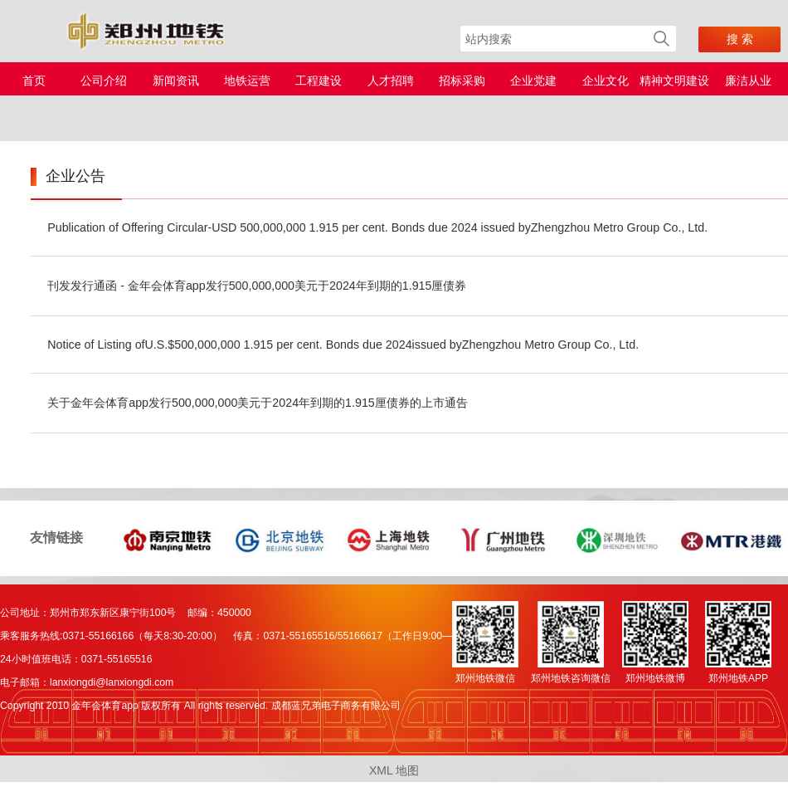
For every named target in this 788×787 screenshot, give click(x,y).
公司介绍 (103, 80)
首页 (34, 80)
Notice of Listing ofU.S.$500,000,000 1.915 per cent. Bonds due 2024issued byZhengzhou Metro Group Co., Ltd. (343, 344)
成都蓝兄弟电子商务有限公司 (336, 705)
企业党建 (533, 80)
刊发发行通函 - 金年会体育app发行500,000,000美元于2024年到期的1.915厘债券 (256, 285)
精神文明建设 (674, 80)
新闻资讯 (176, 80)
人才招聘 (390, 80)
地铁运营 (247, 80)
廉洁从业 (748, 80)
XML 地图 (394, 770)
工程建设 (318, 80)
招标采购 (462, 80)
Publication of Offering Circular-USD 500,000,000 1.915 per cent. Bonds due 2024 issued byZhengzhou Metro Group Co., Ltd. (377, 227)
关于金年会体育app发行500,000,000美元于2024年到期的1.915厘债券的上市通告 (257, 402)
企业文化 (605, 80)
